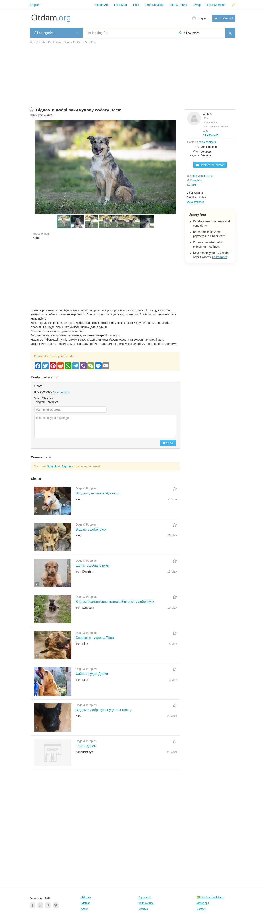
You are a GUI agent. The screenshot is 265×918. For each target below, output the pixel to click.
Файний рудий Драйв (92, 674)
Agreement (145, 897)
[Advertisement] (132, 77)
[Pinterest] (40, 905)
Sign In (66, 466)
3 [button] (37, 511)
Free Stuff (120, 5)
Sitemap (85, 903)
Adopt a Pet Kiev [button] (73, 42)
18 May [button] (172, 571)
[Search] (230, 33)
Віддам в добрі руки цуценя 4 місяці (103, 710)
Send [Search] (168, 443)
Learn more (219, 257)
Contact (201, 909)
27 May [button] (172, 535)
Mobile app (203, 903)
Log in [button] (202, 18)
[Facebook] (32, 905)
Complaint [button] (196, 180)
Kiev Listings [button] (54, 42)
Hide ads (86, 897)
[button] (41, 5)
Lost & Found (178, 5)
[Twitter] (55, 905)
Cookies (143, 909)
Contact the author (210, 165)
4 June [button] (172, 499)
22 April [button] (172, 716)
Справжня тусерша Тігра (95, 637)
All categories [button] (44, 33)
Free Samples (216, 5)
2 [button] (37, 548)
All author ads (210, 134)
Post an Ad (101, 5)
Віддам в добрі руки (91, 529)
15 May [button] (172, 607)
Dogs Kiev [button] (90, 42)
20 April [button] (172, 752)
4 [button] (37, 584)
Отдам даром (86, 746)
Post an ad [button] (226, 18)
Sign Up (52, 466)
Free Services (154, 5)
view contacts (207, 142)
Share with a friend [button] (201, 175)
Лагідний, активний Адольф (97, 493)
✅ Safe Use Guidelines (210, 897)
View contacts (61, 392)
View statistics (195, 202)
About (84, 909)
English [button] (35, 5)
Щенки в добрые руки (92, 565)
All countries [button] (192, 33)
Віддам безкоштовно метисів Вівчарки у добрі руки (115, 601)
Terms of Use (146, 903)
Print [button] (193, 185)
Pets (136, 5)
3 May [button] (173, 643)
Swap (197, 5)
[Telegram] (47, 905)
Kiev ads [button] (40, 42)
